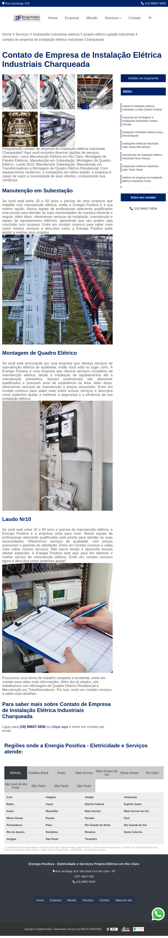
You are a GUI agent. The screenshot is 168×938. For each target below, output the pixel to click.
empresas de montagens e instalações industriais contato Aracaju (139, 122)
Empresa (72, 18)
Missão (92, 18)
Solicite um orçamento (143, 78)
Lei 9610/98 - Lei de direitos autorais (88, 850)
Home (53, 18)
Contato (135, 18)
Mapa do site (124, 900)
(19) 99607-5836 (153, 3)
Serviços (111, 18)
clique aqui (59, 727)
